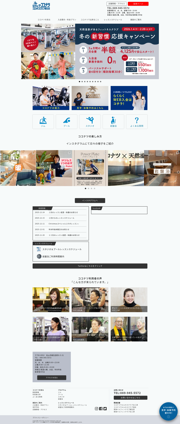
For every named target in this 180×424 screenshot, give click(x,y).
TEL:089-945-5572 (118, 8)
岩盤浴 (113, 125)
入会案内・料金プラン (67, 19)
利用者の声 (37, 394)
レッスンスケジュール (113, 19)
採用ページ (138, 3)
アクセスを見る (52, 377)
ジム (43, 125)
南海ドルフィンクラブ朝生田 (124, 409)
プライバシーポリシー (41, 417)
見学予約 (36, 407)
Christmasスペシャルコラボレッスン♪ (64, 223)
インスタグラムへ (90, 200)
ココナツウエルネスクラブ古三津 (126, 405)
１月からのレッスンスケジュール (61, 218)
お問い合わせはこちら (130, 397)
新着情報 (36, 392)
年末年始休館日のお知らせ (59, 229)
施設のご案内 (135, 19)
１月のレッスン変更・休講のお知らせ (63, 212)
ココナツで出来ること (90, 19)
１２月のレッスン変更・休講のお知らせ (64, 235)
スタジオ (90, 125)
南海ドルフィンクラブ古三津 (124, 411)
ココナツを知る (44, 19)
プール (66, 125)
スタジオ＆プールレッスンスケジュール (62, 249)
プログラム (62, 390)
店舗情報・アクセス (116, 3)
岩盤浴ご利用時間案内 (53, 256)
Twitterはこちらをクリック (90, 265)
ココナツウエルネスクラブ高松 (125, 407)
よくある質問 (136, 125)
